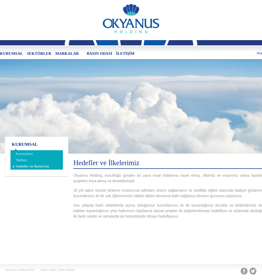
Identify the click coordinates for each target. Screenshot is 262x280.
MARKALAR (67, 53)
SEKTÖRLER (39, 53)
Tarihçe (21, 160)
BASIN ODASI (99, 53)
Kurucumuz (24, 154)
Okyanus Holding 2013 (19, 269)
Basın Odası (49, 269)
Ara (259, 53)
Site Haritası (67, 269)
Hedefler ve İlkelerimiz (32, 166)
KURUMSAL (11, 53)
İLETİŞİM (125, 53)
